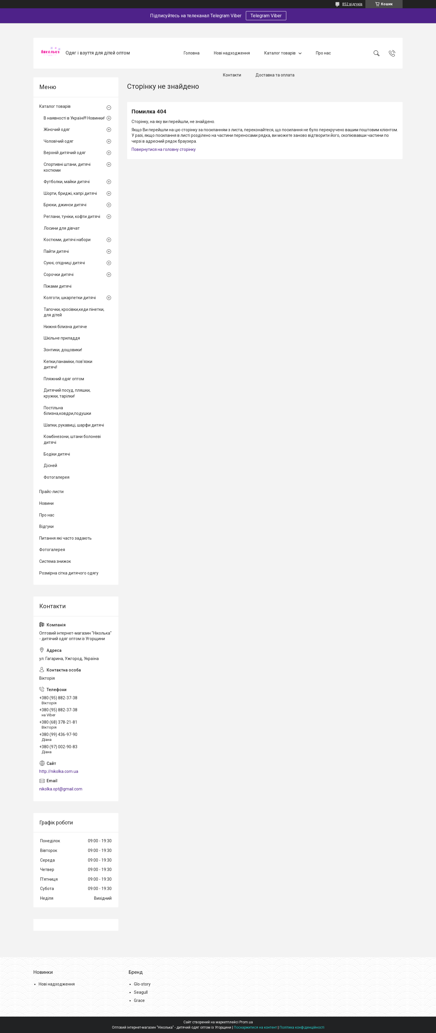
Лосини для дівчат (62, 228)
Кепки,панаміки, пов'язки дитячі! (68, 364)
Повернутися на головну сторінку (164, 149)
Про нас (323, 53)
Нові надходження (232, 53)
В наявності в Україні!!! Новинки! (74, 118)
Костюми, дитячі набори (67, 239)
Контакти (232, 75)
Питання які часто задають (65, 538)
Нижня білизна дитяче (65, 326)
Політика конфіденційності (302, 1027)
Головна (192, 53)
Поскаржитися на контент (255, 1027)
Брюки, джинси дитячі (65, 204)
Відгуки (46, 526)
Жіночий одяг (57, 129)
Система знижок (55, 561)
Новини (46, 503)
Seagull (141, 992)
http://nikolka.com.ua (58, 771)
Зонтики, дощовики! (63, 349)
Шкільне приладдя (62, 338)
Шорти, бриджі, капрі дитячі (70, 193)
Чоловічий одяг (59, 141)
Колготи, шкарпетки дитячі (70, 297)
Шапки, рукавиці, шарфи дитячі (74, 425)
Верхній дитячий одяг (65, 152)
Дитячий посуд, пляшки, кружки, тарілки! (67, 393)
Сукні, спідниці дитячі (64, 262)
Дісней (50, 465)
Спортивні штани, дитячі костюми (67, 167)
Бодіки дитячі (57, 454)
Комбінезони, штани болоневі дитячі (72, 439)
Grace (139, 1000)
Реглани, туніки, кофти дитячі (72, 216)
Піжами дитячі (57, 286)
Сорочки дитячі (59, 274)
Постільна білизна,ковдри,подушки (67, 410)
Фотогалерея (56, 477)
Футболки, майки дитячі (67, 181)
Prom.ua (246, 1022)
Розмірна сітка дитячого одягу (68, 573)
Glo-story (142, 984)
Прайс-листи (51, 491)
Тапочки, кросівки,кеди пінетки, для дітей (74, 312)
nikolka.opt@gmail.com (60, 789)
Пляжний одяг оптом (64, 378)
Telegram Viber (266, 15)
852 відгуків (352, 4)
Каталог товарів (280, 53)
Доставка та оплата (275, 75)
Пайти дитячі (56, 251)
